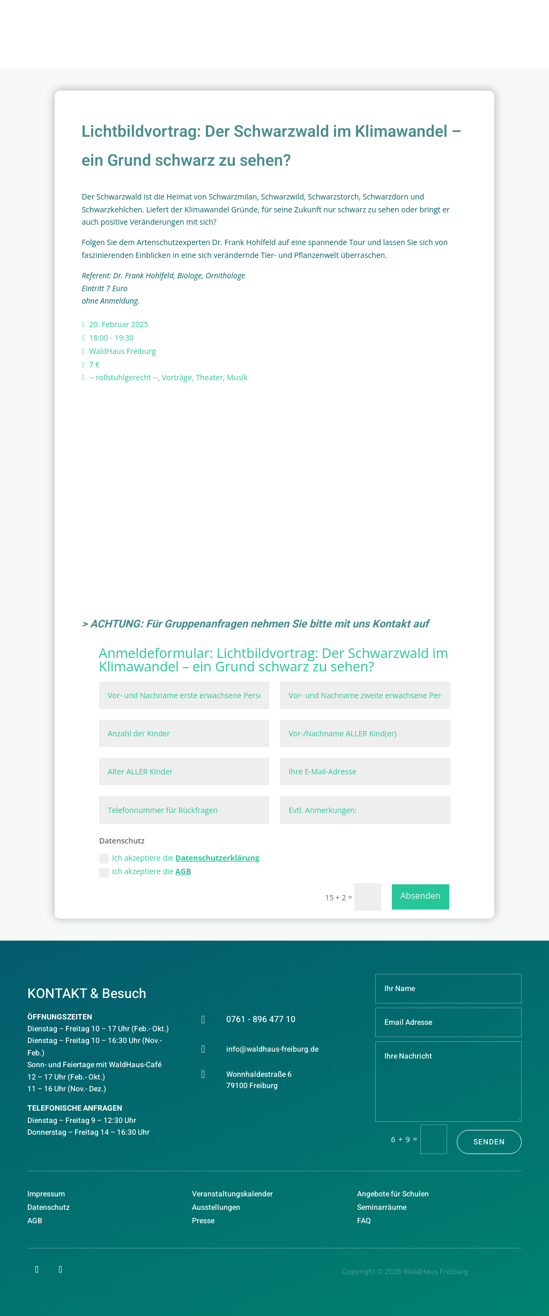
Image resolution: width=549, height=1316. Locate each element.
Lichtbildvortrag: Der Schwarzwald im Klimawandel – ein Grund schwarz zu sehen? (273, 659)
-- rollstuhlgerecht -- (123, 377)
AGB (183, 871)
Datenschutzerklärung (217, 858)
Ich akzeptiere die (179, 858)
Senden (489, 1142)
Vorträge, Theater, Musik (205, 377)
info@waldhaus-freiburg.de (272, 1049)
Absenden (420, 895)
